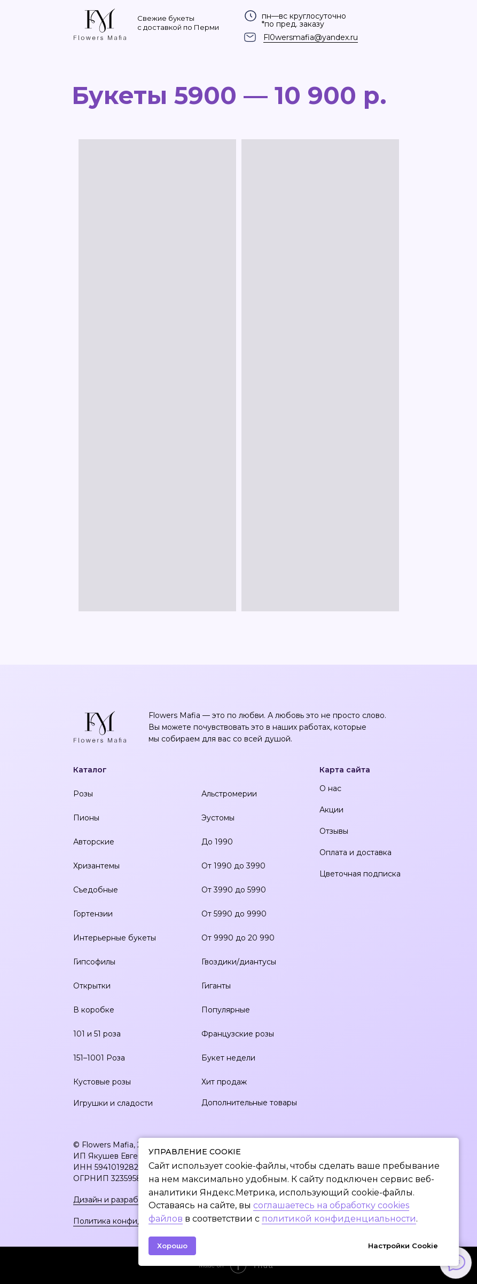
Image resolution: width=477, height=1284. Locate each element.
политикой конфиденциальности (339, 1219)
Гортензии (93, 914)
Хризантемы (96, 866)
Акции (331, 810)
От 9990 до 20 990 (238, 938)
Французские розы (237, 1034)
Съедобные (95, 890)
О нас (330, 788)
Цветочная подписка (360, 874)
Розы (83, 794)
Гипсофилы (94, 962)
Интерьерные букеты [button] (114, 938)
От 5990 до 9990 (234, 914)
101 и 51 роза (97, 1034)
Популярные (225, 1010)
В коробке (93, 1010)
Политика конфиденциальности (135, 1221)
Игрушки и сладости (113, 1103)
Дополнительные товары (249, 1102)
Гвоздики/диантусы (238, 962)
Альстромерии (229, 794)
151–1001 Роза (99, 1058)
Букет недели (228, 1058)
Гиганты (216, 986)
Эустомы (217, 818)
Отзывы (333, 831)
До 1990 (217, 842)
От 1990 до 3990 (233, 866)
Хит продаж (224, 1082)
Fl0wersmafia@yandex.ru (310, 37)
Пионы (86, 818)
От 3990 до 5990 (233, 890)
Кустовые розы (102, 1082)
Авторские (93, 842)
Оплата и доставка (355, 852)
